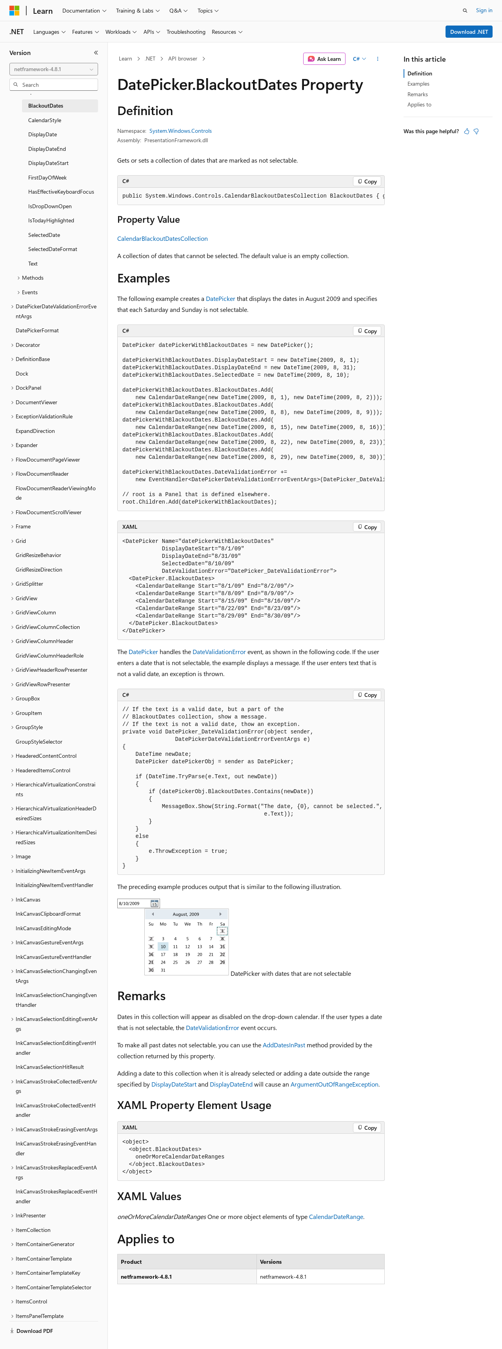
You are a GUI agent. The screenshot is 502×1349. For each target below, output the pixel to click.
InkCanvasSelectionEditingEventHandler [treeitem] (56, 1047)
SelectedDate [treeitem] (44, 234)
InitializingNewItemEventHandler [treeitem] (54, 885)
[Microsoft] (14, 10)
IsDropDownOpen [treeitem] (50, 206)
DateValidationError (219, 651)
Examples (418, 83)
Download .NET (469, 31)
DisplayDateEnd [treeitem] (47, 148)
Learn (125, 58)
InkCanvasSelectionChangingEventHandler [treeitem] (56, 999)
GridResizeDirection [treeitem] (39, 569)
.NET (150, 58)
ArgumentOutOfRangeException (334, 1084)
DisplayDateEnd (231, 1084)
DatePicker (220, 298)
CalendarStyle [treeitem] (44, 120)
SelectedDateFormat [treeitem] (52, 249)
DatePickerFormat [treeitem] (37, 330)
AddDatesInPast (284, 1045)
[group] (251, 196)
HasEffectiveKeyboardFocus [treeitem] (61, 191)
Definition (419, 73)
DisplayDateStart (173, 1084)
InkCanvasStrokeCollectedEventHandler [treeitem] (56, 1110)
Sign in (484, 10)
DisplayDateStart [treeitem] (48, 163)
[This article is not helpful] (476, 131)
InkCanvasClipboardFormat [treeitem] (48, 913)
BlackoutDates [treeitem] (45, 105)
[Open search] (465, 11)
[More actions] (378, 59)
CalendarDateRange (336, 1216)
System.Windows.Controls (180, 130)
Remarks (417, 94)
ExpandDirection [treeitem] (35, 430)
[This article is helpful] (466, 131)
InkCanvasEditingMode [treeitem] (43, 928)
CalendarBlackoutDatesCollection (162, 238)
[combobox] (53, 69)
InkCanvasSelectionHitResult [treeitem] (50, 1066)
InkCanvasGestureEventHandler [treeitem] (53, 956)
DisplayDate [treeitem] (42, 134)
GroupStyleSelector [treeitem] (39, 741)
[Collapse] (96, 53)
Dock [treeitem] (22, 373)
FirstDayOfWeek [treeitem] (47, 177)
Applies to (419, 104)
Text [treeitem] (33, 263)
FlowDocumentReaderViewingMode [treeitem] (56, 493)
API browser (182, 58)
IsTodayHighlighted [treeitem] (51, 220)
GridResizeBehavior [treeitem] (38, 555)
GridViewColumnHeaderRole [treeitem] (50, 655)
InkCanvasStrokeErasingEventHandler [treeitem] (56, 1148)
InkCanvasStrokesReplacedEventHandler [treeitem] (56, 1196)
